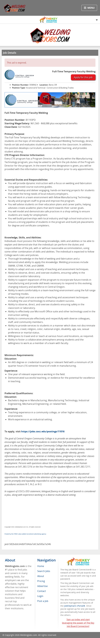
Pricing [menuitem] (41, 581)
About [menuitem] (40, 576)
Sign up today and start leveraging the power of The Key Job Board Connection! (78, 623)
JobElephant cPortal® (74, 605)
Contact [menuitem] (41, 591)
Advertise (42, 586)
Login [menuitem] (40, 596)
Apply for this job (83, 77)
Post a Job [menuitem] (42, 601)
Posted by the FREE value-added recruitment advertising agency (25, 534)
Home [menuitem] (40, 566)
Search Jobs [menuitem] (43, 571)
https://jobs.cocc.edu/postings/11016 (42, 431)
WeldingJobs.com (28, 635)
